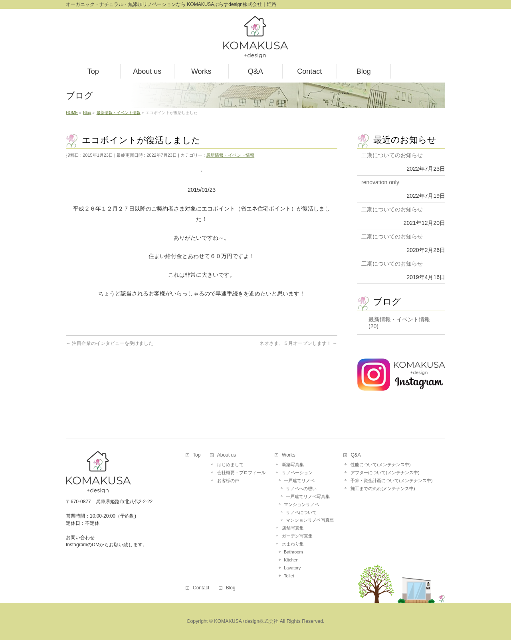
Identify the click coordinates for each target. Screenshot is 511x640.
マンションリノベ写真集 (310, 520)
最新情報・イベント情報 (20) (399, 322)
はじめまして (230, 464)
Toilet (289, 575)
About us (226, 455)
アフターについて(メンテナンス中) (385, 472)
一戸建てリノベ (299, 480)
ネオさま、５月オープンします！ (298, 343)
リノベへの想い (301, 488)
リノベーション (297, 472)
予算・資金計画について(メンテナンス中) (391, 480)
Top (196, 455)
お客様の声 (228, 480)
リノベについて (301, 512)
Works (288, 455)
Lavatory (292, 567)
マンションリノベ (301, 504)
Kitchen (291, 559)
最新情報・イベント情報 (230, 155)
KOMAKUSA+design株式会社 (246, 621)
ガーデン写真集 (297, 536)
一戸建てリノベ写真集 (308, 496)
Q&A (355, 455)
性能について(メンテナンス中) (380, 464)
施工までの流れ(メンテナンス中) (383, 488)
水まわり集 (293, 544)
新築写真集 (293, 464)
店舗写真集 (293, 528)
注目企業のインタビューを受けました (109, 343)
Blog (231, 588)
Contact (201, 588)
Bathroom (293, 551)
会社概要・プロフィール (241, 472)
